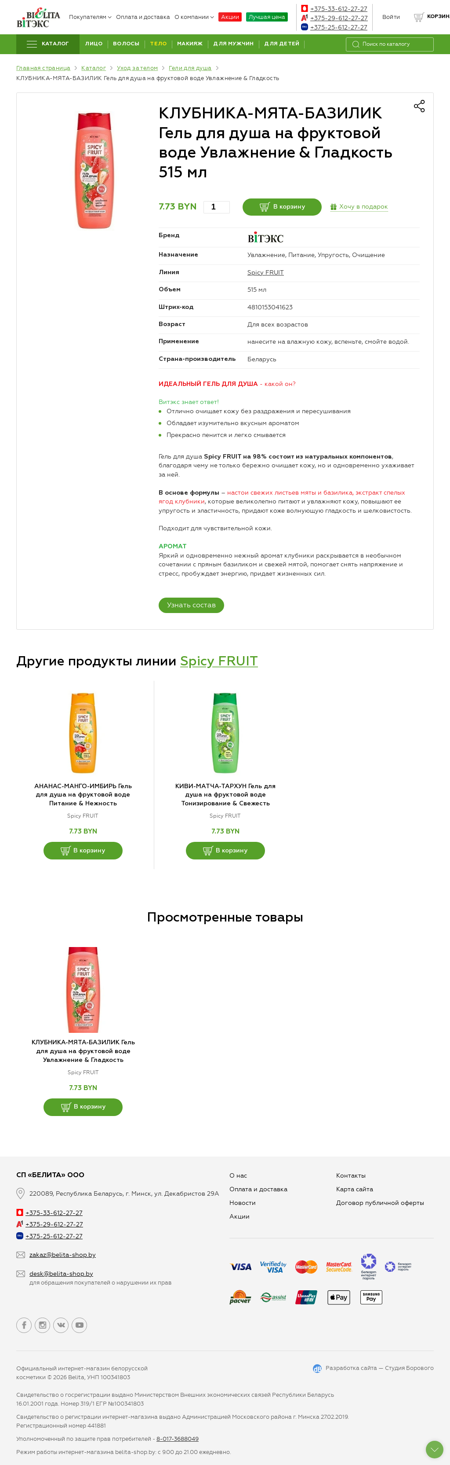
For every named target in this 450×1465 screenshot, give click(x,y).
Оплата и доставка (143, 17)
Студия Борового (409, 1368)
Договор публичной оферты (380, 1203)
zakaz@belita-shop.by (62, 1255)
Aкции (239, 1216)
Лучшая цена (267, 17)
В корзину (282, 207)
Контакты (351, 1175)
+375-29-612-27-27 (334, 18)
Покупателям (90, 17)
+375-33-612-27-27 (334, 9)
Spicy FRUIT (265, 272)
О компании (194, 17)
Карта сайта (354, 1189)
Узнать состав (191, 605)
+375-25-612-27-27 (334, 27)
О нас (238, 1175)
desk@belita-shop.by (61, 1274)
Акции (230, 17)
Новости (242, 1203)
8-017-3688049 (177, 1439)
